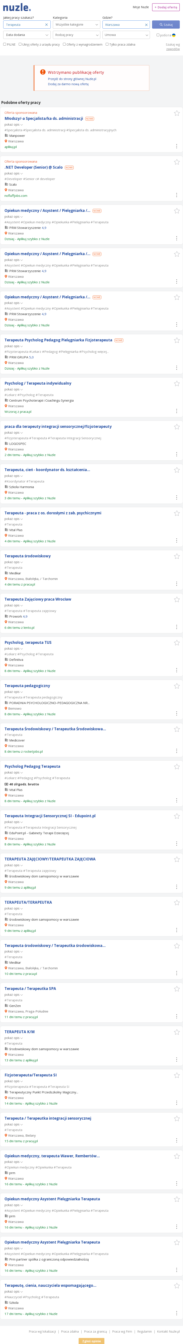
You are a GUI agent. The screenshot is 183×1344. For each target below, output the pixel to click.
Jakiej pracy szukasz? (18, 17)
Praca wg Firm (122, 1331)
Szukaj (168, 25)
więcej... (103, 351)
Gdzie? (107, 17)
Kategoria (60, 17)
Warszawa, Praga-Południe (28, 1011)
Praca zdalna (70, 1331)
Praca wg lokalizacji (42, 1331)
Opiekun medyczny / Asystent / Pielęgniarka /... (47, 210)
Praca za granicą (95, 1331)
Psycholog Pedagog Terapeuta (32, 766)
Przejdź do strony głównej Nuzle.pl (72, 79)
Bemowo (14, 708)
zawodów (173, 49)
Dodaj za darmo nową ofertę (68, 84)
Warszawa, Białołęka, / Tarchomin (33, 578)
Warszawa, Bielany (22, 1135)
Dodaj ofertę (166, 7)
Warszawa (16, 141)
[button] (177, 113)
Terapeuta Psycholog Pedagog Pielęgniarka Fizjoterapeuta (58, 340)
